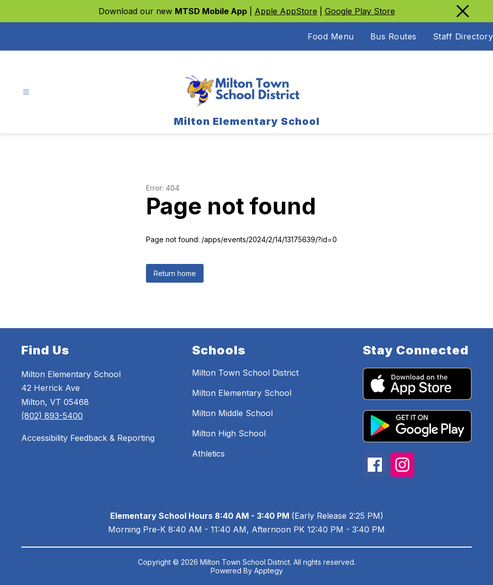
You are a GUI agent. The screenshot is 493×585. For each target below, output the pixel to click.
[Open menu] (26, 92)
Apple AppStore (286, 11)
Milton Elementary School (241, 393)
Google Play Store (360, 11)
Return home (175, 273)
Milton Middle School (232, 413)
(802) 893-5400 (52, 416)
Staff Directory (463, 36)
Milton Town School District (245, 373)
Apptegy (268, 570)
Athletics (208, 453)
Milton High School (229, 433)
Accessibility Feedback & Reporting (88, 438)
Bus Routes (393, 36)
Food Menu (331, 36)
